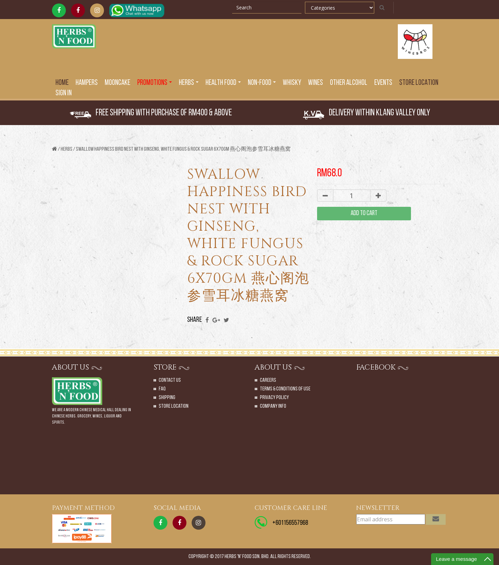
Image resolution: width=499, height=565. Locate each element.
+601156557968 (290, 523)
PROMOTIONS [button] (154, 83)
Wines (315, 83)
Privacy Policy (274, 397)
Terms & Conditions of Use (285, 389)
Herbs (66, 149)
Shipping (167, 397)
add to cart (364, 213)
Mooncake (117, 83)
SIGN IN (63, 93)
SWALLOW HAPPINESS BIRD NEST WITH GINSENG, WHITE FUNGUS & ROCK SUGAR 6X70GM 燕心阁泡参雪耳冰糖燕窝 (183, 149)
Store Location (418, 83)
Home (62, 83)
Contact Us (170, 380)
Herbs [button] (189, 83)
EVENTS (383, 83)
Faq (162, 389)
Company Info (273, 406)
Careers (268, 380)
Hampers (87, 83)
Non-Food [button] (262, 83)
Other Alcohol (348, 83)
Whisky (292, 83)
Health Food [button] (223, 83)
